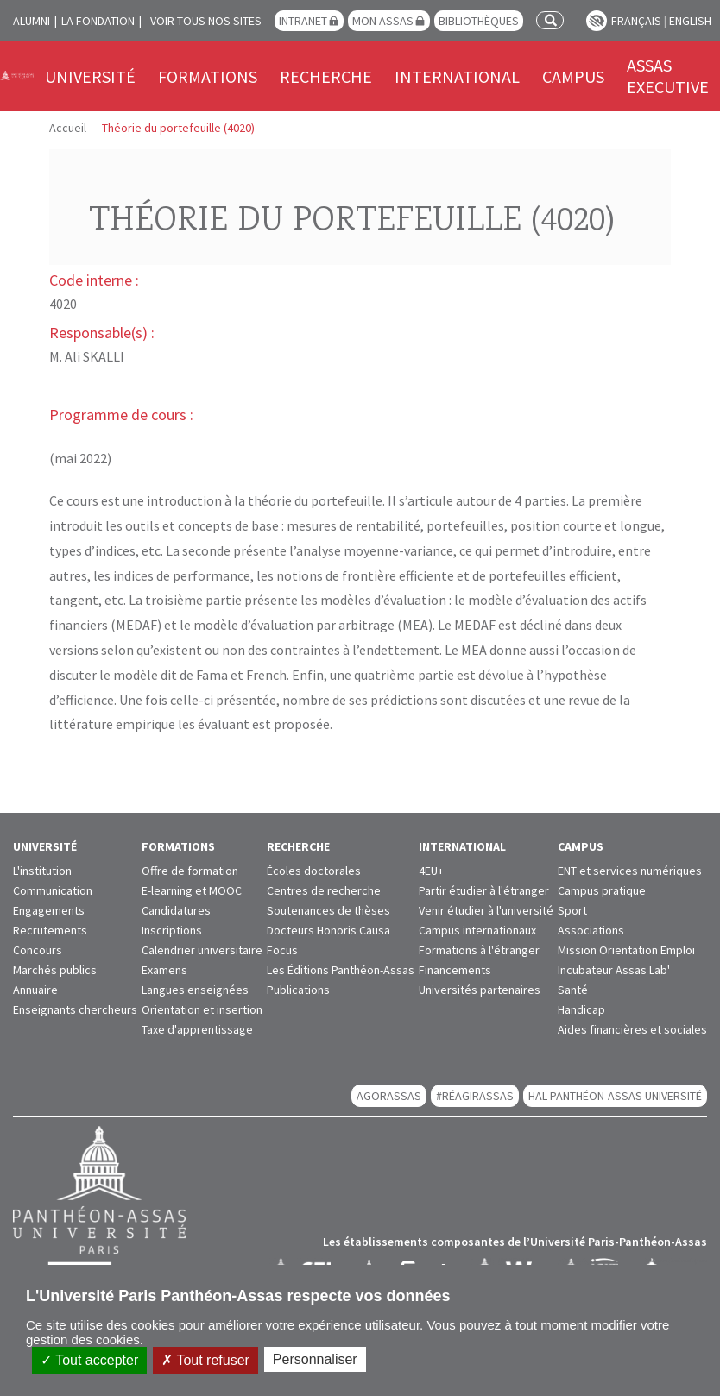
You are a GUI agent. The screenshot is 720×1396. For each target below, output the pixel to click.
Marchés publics (55, 970)
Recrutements (50, 930)
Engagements (49, 910)
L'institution (42, 870)
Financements (455, 970)
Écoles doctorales (314, 870)
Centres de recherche (324, 890)
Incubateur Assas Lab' (614, 970)
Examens (164, 970)
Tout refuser (205, 1360)
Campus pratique (602, 890)
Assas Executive (668, 75)
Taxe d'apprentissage (197, 1029)
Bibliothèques (479, 20)
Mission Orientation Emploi (626, 950)
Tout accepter (89, 1360)
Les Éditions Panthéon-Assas (340, 970)
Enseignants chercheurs (75, 1009)
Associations (591, 930)
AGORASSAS (389, 1096)
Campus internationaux (477, 930)
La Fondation (98, 20)
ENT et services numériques (630, 870)
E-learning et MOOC (192, 890)
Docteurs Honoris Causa (328, 930)
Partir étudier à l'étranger (484, 890)
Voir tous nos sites (206, 20)
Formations (207, 76)
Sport (572, 910)
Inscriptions (172, 930)
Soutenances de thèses (328, 910)
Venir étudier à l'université (486, 910)
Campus (573, 76)
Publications (298, 989)
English (690, 20)
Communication (52, 890)
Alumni (31, 20)
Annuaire (35, 989)
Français (636, 20)
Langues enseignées (195, 989)
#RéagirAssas (475, 1096)
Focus (282, 950)
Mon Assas (383, 20)
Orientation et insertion (202, 1009)
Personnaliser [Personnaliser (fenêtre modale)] (315, 1359)
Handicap (581, 1009)
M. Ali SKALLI (86, 356)
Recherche (326, 76)
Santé (573, 989)
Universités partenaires (479, 989)
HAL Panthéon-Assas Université (615, 1096)
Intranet (303, 20)
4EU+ (431, 870)
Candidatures (176, 910)
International (457, 76)
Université (90, 76)
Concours (37, 950)
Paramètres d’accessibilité (596, 20)
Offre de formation (190, 870)
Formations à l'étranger (479, 950)
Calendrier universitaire (202, 950)
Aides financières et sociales (632, 1029)
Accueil (67, 127)
